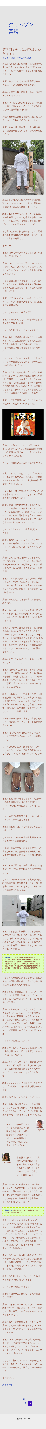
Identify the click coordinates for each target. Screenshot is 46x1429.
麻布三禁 (8, 957)
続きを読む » (8, 1385)
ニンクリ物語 (8, 58)
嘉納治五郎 (8, 1210)
